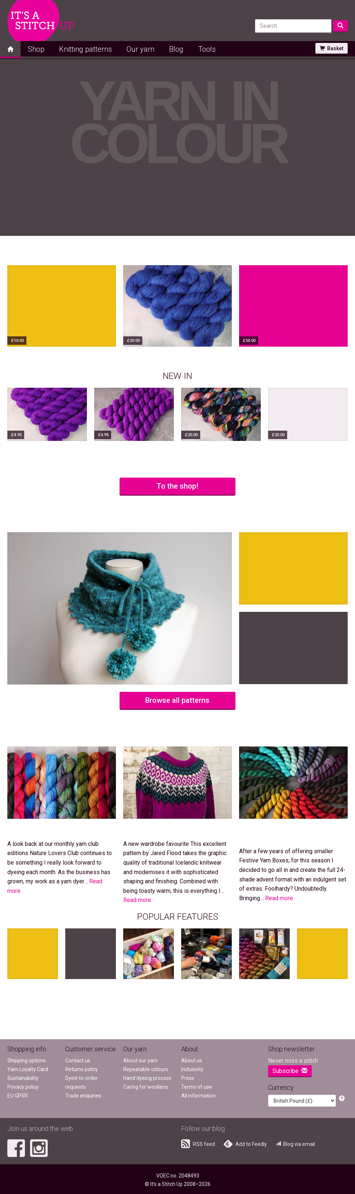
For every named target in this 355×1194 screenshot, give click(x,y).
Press (187, 1078)
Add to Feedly (245, 1143)
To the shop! (177, 486)
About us (191, 1060)
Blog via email (295, 1144)
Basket (331, 48)
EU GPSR (17, 1096)
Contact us (77, 1060)
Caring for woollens (145, 1087)
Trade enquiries (83, 1096)
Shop (36, 49)
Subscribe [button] (289, 1070)
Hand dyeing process (147, 1078)
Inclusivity (192, 1069)
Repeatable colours (145, 1069)
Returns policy (81, 1069)
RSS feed (198, 1143)
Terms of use (196, 1087)
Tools (207, 49)
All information (198, 1096)
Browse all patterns (177, 700)
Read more (137, 900)
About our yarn (140, 1060)
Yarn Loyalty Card (27, 1069)
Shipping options (26, 1060)
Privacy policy (23, 1087)
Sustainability (23, 1078)
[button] (342, 1098)
